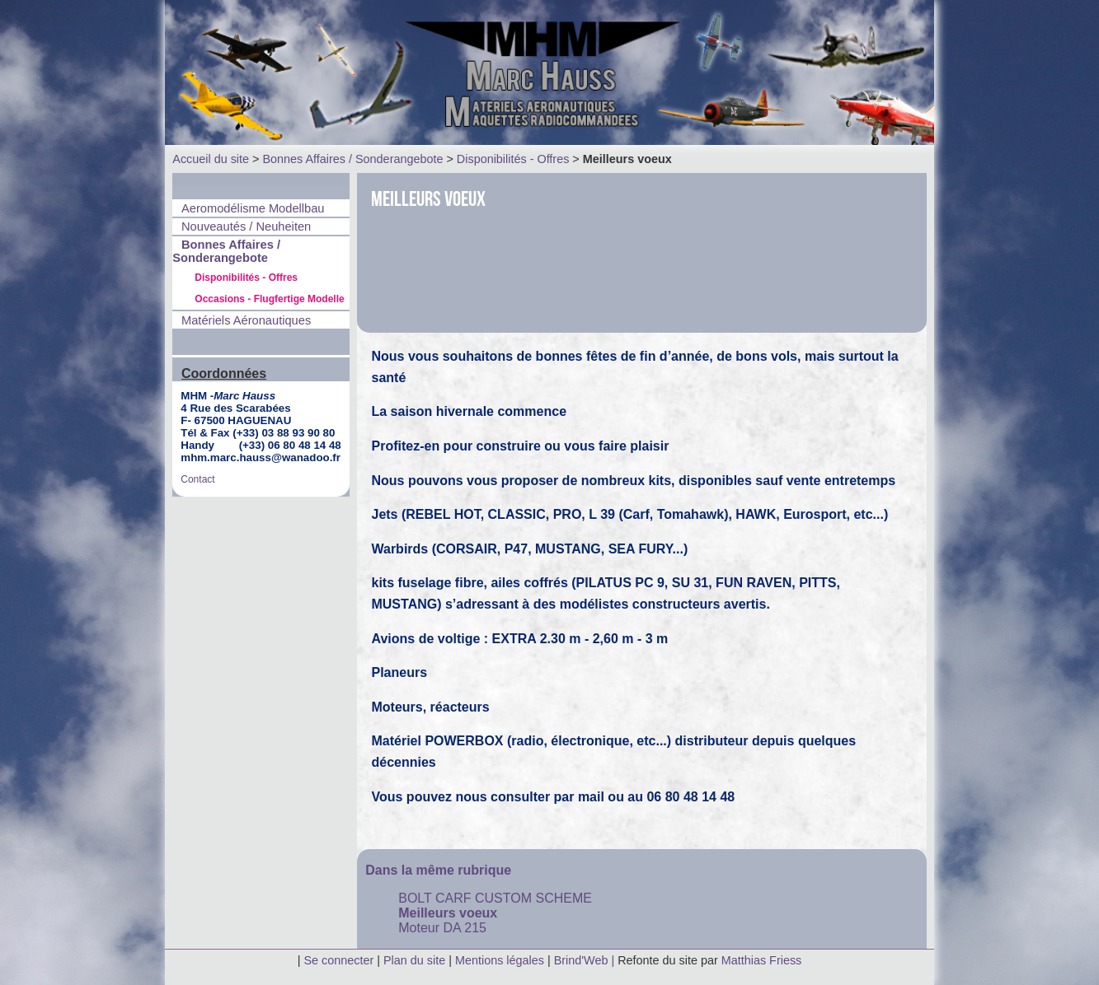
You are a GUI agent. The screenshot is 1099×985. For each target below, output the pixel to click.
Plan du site (414, 960)
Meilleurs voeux (447, 913)
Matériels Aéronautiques (246, 320)
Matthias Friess (761, 960)
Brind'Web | (586, 960)
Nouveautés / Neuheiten (246, 226)
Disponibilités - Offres (513, 159)
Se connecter (338, 960)
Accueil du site (210, 159)
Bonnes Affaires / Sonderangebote (352, 159)
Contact (197, 479)
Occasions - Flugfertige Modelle (269, 299)
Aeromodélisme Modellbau (253, 208)
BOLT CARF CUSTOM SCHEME (495, 898)
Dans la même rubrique (438, 870)
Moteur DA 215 (442, 928)
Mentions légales (501, 960)
